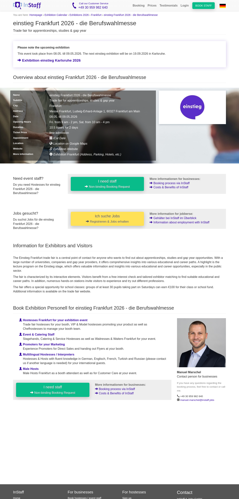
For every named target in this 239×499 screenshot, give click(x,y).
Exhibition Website (63, 149)
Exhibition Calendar (55, 14)
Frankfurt (96, 14)
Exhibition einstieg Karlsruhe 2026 (49, 60)
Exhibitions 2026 (79, 14)
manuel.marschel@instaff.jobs (197, 400)
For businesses (80, 492)
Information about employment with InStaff (179, 222)
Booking (139, 5)
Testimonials (169, 5)
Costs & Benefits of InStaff (169, 187)
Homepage (35, 14)
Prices (152, 5)
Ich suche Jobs (107, 218)
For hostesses (134, 492)
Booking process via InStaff (170, 183)
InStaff (18, 492)
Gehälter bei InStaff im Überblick (173, 218)
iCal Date (57, 138)
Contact (185, 492)
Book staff (203, 5)
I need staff (107, 183)
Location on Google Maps (68, 143)
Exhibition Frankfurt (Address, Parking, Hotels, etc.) (85, 154)
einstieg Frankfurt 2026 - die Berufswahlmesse (131, 14)
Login (185, 5)
